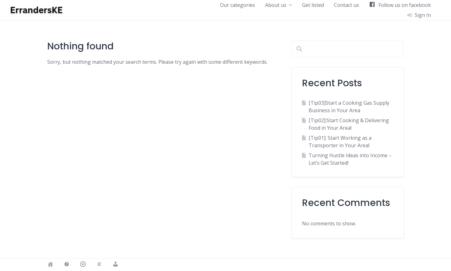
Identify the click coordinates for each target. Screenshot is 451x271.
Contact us (346, 5)
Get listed (313, 5)
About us (275, 5)
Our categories (237, 5)
